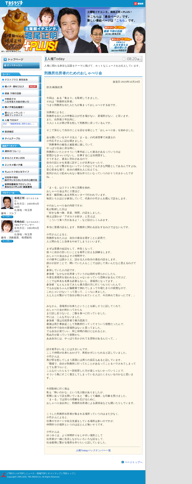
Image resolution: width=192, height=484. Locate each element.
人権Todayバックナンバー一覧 (93, 450)
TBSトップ (68, 473)
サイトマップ (55, 473)
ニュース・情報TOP (36, 473)
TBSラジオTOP (16, 473)
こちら (120, 20)
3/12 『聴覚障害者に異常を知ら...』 (19, 124)
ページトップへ (134, 462)
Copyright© (12, 477)
